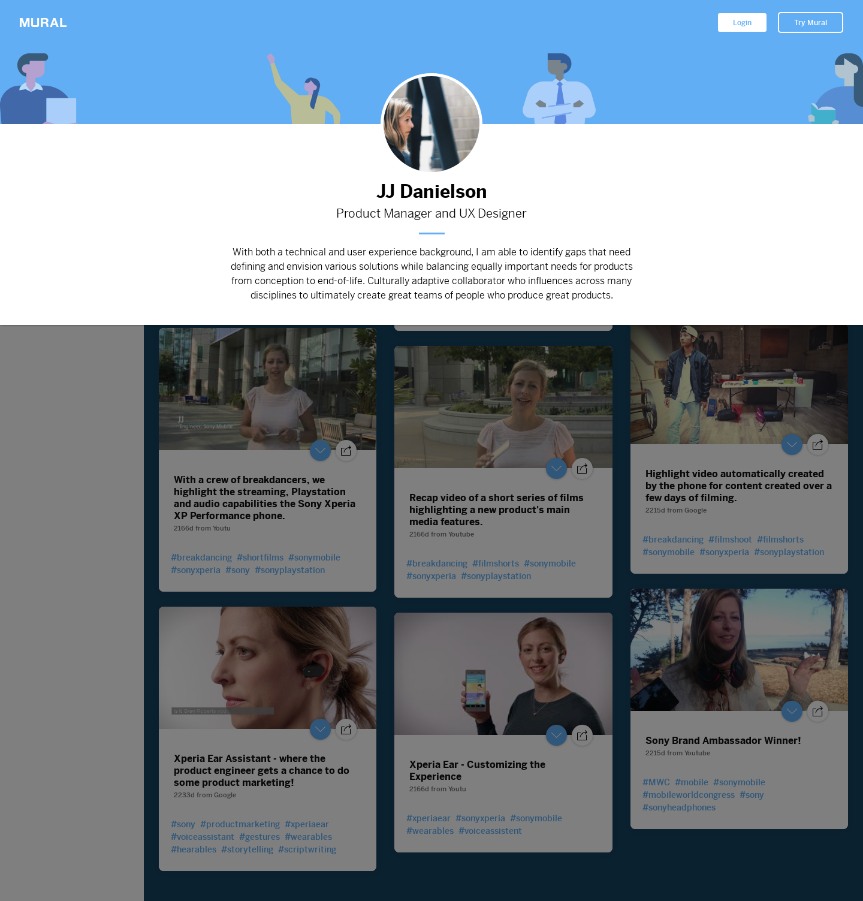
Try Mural (810, 23)
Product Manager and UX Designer (431, 214)
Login (742, 23)
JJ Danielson (431, 191)
